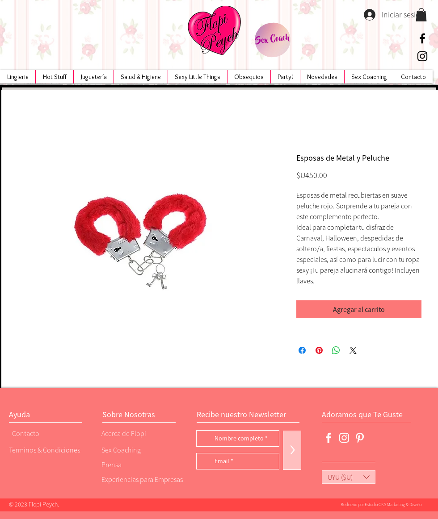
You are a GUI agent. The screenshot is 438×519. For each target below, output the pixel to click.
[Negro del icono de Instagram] (422, 56)
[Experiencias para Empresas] (141, 479)
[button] (421, 14)
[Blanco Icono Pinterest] (359, 437)
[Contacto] (42, 433)
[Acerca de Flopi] (131, 433)
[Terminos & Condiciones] (44, 449)
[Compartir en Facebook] (302, 350)
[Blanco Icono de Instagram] (344, 437)
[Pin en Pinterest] (319, 350)
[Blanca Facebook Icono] (328, 437)
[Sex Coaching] (139, 449)
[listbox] (348, 477)
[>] (292, 450)
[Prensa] (131, 464)
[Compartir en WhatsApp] (336, 350)
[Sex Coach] (272, 40)
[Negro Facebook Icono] (422, 38)
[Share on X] (353, 350)
